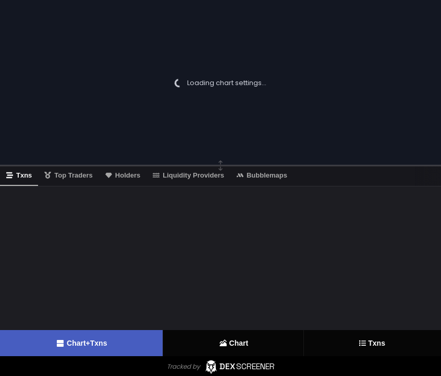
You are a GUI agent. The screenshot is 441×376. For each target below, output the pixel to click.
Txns (372, 343)
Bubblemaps (262, 175)
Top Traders (68, 175)
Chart (233, 343)
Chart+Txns (81, 343)
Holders (122, 175)
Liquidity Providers (188, 175)
